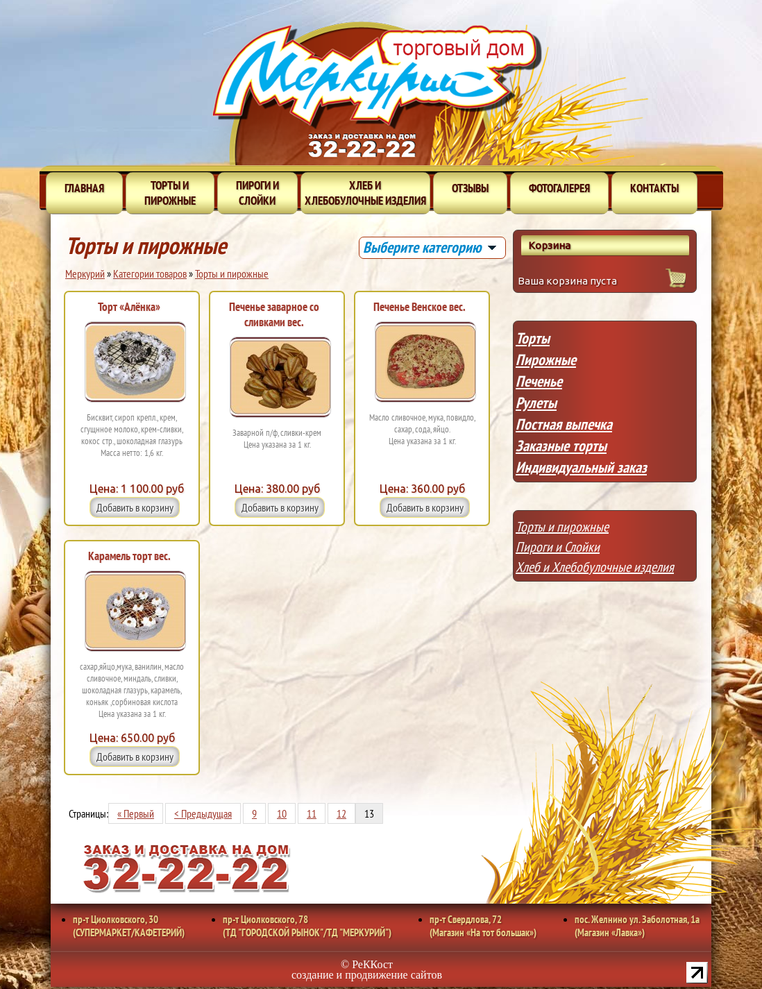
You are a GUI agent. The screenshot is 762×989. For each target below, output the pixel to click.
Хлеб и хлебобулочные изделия (365, 193)
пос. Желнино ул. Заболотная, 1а (637, 926)
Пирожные (546, 359)
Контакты (654, 188)
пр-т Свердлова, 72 (483, 926)
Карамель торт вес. (129, 556)
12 (341, 813)
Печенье (539, 381)
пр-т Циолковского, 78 (307, 926)
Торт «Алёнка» (129, 306)
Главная (84, 188)
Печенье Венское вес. (419, 306)
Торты (533, 338)
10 (282, 813)
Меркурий (85, 273)
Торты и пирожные (170, 193)
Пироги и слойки (257, 193)
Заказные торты (561, 445)
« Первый (135, 813)
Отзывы (470, 188)
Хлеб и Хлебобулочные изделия (595, 567)
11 (311, 813)
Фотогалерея (559, 188)
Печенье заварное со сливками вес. (274, 314)
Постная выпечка (564, 424)
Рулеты (536, 402)
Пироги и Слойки (558, 547)
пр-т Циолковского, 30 (129, 926)
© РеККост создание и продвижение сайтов (366, 969)
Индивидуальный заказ (581, 467)
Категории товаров (150, 273)
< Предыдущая (203, 813)
